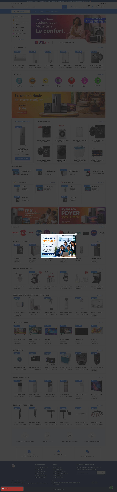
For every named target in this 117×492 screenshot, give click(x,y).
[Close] (76, 234)
